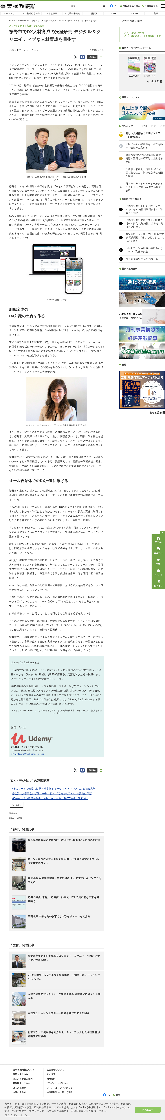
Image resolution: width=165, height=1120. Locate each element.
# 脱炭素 (93, 13)
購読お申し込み (20, 1074)
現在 (145, 206)
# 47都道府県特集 (31, 13)
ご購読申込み (150, 6)
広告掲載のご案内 (130, 6)
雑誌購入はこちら (21, 1083)
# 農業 (155, 13)
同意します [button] (147, 1110)
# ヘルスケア (10, 13)
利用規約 (51, 1079)
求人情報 (51, 1074)
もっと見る (16, 805)
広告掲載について (55, 1070)
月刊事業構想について (24, 1070)
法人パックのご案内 (23, 1079)
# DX (113, 13)
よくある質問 (19, 1088)
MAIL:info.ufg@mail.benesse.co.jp (27, 754)
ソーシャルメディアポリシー (61, 1088)
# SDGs (134, 13)
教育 (20, 818)
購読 (116, 1095)
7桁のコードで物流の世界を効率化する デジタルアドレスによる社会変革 (53, 788)
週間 (153, 206)
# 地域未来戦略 (72, 13)
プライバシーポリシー (57, 1083)
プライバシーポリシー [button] (17, 1115)
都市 (12, 818)
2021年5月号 (97, 50)
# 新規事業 (52, 13)
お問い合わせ (19, 1092)
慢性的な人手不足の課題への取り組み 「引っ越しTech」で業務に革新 (52, 793)
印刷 (92, 57)
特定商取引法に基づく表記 (60, 1092)
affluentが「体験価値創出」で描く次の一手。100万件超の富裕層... (50, 798)
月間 (162, 206)
